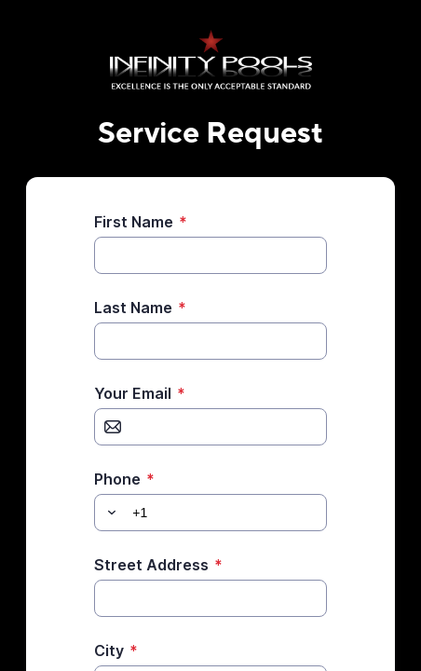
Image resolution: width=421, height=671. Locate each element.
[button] (109, 512)
